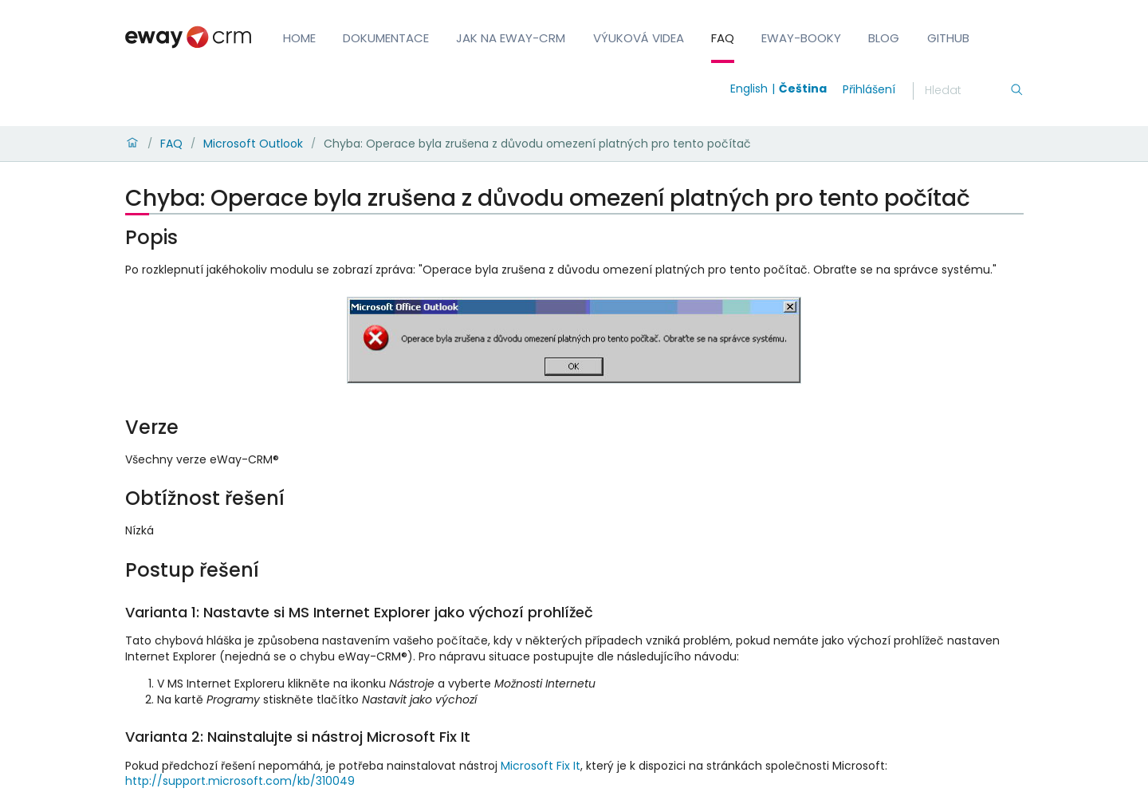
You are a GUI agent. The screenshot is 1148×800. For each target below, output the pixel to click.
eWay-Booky (801, 38)
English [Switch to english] (749, 89)
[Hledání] (967, 91)
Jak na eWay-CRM (510, 38)
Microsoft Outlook (253, 143)
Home (299, 38)
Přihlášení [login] (869, 89)
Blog (883, 38)
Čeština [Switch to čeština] (803, 89)
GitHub (948, 38)
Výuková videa (638, 38)
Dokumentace (386, 38)
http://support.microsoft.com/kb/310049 (240, 781)
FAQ (722, 38)
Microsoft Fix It (540, 766)
